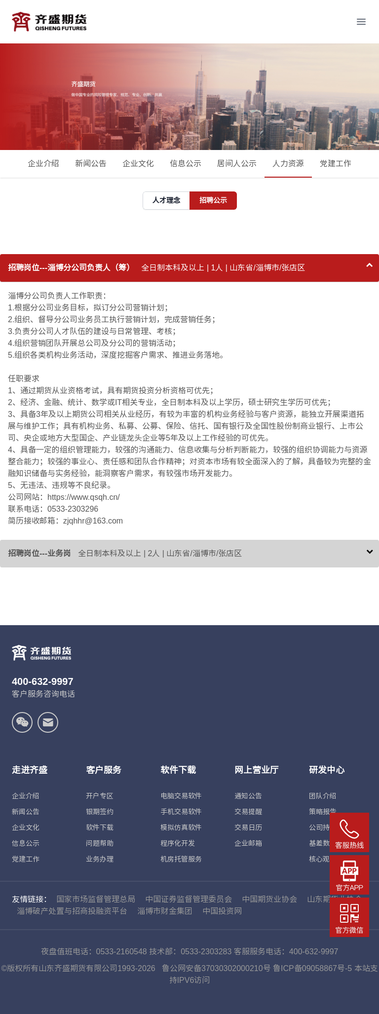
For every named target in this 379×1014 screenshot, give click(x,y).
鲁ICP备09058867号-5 (312, 968)
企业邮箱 (248, 843)
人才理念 (166, 200)
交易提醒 (248, 812)
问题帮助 (100, 843)
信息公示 (185, 163)
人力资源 (288, 168)
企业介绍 (43, 163)
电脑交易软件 (181, 796)
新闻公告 (91, 163)
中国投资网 (222, 911)
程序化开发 (177, 843)
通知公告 (248, 796)
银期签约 (100, 812)
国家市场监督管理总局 (95, 899)
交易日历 (248, 827)
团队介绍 (323, 796)
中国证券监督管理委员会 (188, 899)
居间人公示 (237, 163)
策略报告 (323, 812)
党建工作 (335, 163)
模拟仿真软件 (181, 827)
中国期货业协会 (269, 899)
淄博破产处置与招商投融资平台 (72, 911)
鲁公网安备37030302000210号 (216, 968)
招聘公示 (213, 200)
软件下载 (100, 827)
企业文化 (138, 163)
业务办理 (100, 859)
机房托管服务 (181, 859)
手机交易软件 (181, 812)
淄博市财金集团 (164, 911)
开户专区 (100, 796)
